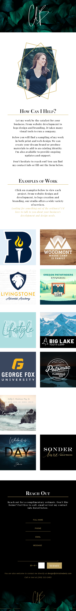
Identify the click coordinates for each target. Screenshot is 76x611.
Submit (54, 565)
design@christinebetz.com (60, 573)
